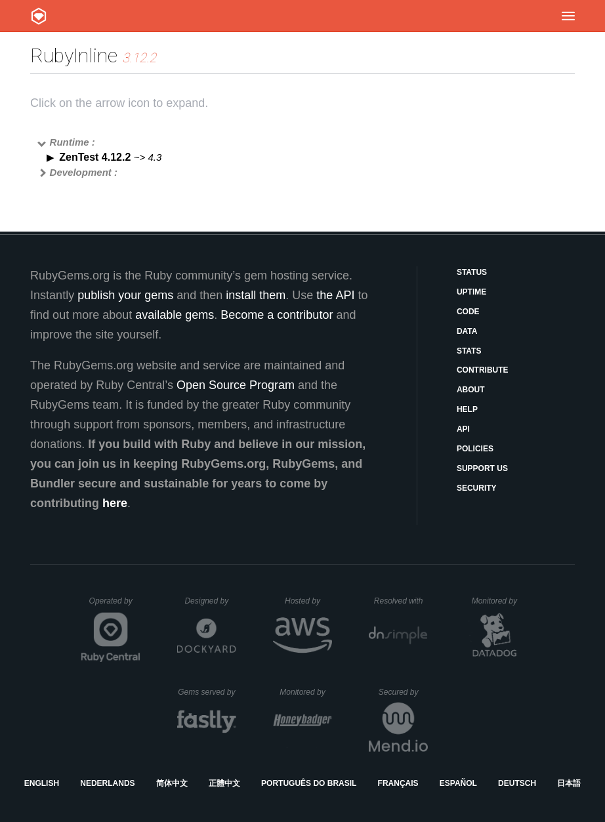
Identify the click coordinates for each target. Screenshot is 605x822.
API (463, 429)
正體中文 (224, 783)
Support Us (482, 468)
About (471, 389)
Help (467, 409)
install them (255, 295)
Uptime (471, 292)
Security (477, 488)
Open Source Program (236, 385)
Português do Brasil (308, 783)
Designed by (210, 601)
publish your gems (125, 295)
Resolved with (401, 601)
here (114, 503)
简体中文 (172, 783)
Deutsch (517, 783)
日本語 (569, 783)
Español (458, 783)
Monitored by (498, 601)
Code (468, 311)
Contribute (483, 370)
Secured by (403, 692)
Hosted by (308, 601)
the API (335, 295)
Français (398, 783)
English (41, 783)
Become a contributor (276, 314)
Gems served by (207, 692)
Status (472, 272)
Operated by (114, 605)
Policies (475, 448)
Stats (469, 351)
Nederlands (107, 783)
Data (467, 331)
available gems (174, 314)
